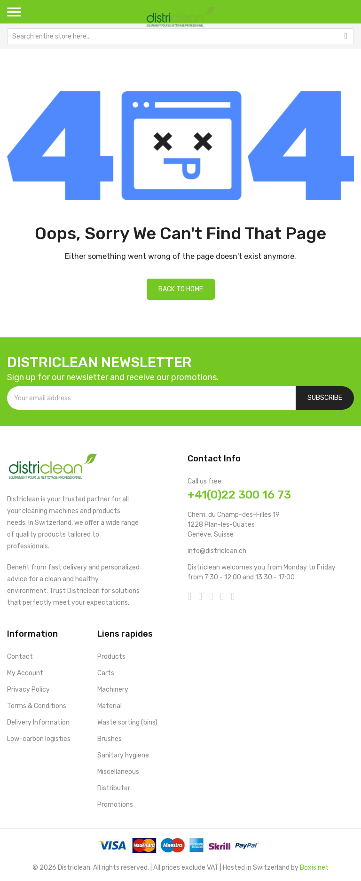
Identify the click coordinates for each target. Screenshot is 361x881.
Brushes (109, 739)
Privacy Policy (28, 690)
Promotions (115, 805)
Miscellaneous (118, 772)
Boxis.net (314, 868)
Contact (20, 657)
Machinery (112, 690)
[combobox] (180, 36)
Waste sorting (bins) (127, 722)
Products (111, 657)
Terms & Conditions (36, 706)
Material (109, 706)
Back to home (180, 289)
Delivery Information (38, 722)
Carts (105, 673)
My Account (25, 673)
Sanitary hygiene (123, 755)
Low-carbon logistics (39, 739)
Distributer (113, 788)
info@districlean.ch (217, 551)
